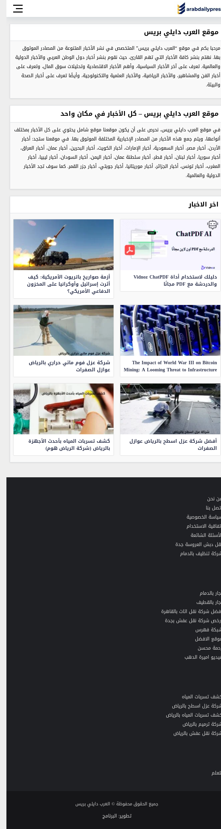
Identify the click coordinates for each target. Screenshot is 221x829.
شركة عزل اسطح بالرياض (191, 706)
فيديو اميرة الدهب (197, 657)
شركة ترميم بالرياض (196, 724)
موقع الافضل (202, 638)
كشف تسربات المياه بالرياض (187, 715)
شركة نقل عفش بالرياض (191, 733)
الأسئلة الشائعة (200, 535)
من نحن (208, 498)
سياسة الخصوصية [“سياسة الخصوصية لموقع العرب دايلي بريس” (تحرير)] (198, 517)
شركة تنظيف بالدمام (195, 553)
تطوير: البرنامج (110, 816)
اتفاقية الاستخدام (198, 526)
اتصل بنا (207, 507)
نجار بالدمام (204, 593)
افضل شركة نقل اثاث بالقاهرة (185, 611)
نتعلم (210, 773)
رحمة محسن (203, 648)
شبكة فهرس (202, 629)
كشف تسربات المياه (195, 696)
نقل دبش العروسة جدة (192, 544)
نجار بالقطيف (203, 602)
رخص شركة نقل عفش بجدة (186, 620)
